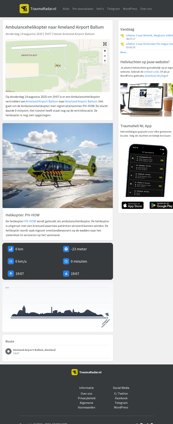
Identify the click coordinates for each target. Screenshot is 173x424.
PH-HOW (30, 221)
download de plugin (156, 75)
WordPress (130, 9)
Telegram (113, 9)
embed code (151, 71)
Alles (66, 9)
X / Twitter (121, 393)
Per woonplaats (82, 9)
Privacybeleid (86, 398)
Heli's (100, 9)
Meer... (124, 52)
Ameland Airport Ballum (42, 101)
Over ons (146, 9)
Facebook (121, 398)
